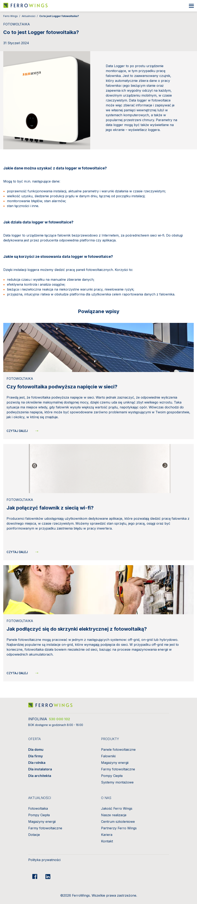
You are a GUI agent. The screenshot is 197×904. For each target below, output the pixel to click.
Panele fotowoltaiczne (118, 749)
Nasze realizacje (113, 815)
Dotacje (34, 835)
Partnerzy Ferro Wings (119, 828)
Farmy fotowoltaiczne (118, 769)
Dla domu (35, 749)
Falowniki (108, 756)
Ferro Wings (10, 16)
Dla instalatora (40, 769)
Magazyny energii (114, 763)
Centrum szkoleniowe (118, 821)
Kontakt (107, 841)
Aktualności (28, 16)
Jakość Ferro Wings (116, 808)
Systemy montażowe (117, 782)
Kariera (106, 835)
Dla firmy (35, 756)
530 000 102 (59, 719)
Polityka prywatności (44, 860)
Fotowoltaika (38, 808)
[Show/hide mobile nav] (191, 6)
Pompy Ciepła (112, 776)
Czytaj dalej (17, 431)
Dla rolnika (36, 763)
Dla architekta (39, 776)
